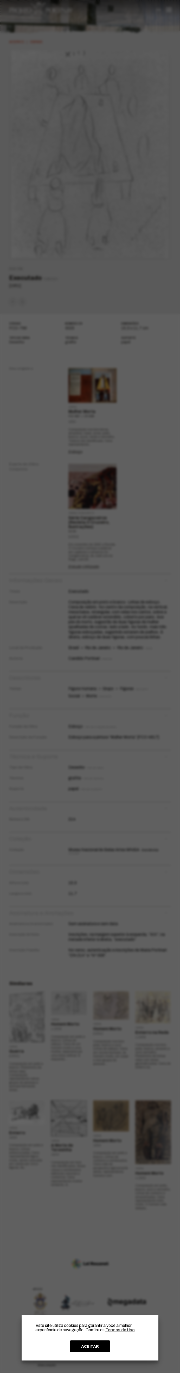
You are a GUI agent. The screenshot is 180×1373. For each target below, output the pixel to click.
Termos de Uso (120, 1330)
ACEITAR (90, 1346)
